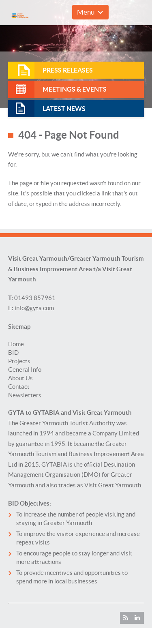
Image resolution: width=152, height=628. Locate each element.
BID (13, 352)
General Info (24, 369)
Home (16, 344)
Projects (19, 361)
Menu (85, 12)
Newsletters (24, 395)
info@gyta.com (34, 307)
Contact (19, 386)
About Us (20, 378)
